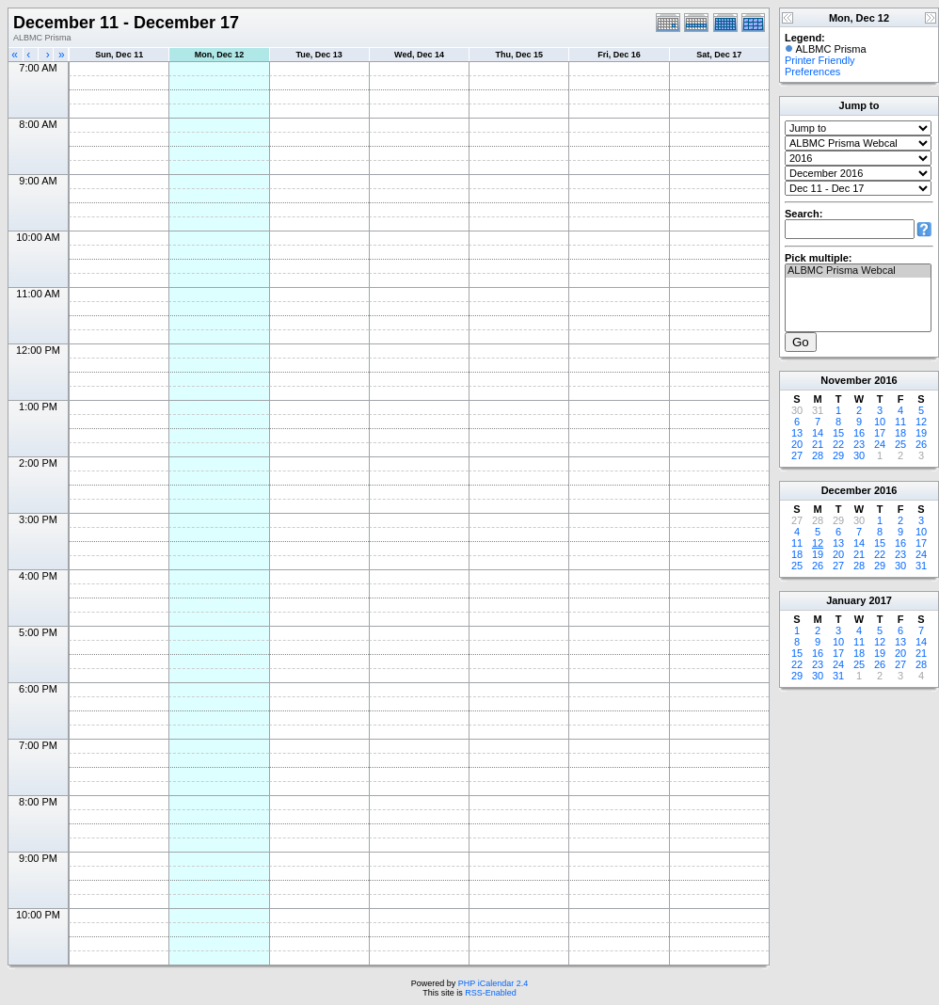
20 (797, 444)
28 (817, 455)
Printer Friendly (820, 60)
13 (797, 433)
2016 (885, 380)
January (846, 600)
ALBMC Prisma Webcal (858, 271)
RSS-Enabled (491, 992)
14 (817, 433)
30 (859, 455)
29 (838, 455)
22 (838, 444)
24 (879, 444)
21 (817, 444)
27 (797, 455)
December (846, 490)
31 (921, 565)
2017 (879, 600)
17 (879, 433)
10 (879, 421)
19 (921, 433)
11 (900, 421)
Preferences (812, 71)
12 (921, 421)
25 (900, 444)
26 (921, 444)
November (845, 380)
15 (838, 433)
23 (859, 444)
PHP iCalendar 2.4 (493, 983)
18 (900, 433)
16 (859, 433)
